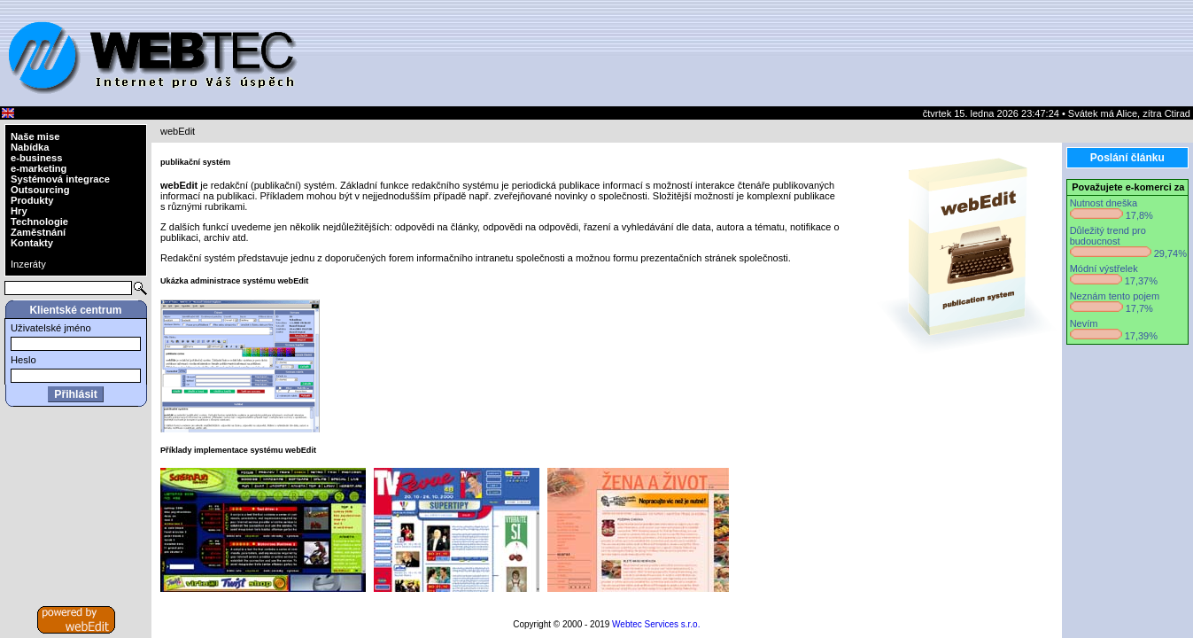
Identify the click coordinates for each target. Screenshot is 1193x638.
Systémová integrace (60, 179)
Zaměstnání (38, 232)
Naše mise (35, 136)
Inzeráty (28, 264)
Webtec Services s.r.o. (656, 624)
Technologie (39, 221)
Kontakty (32, 242)
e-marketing (38, 168)
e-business (36, 157)
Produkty (32, 200)
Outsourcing (40, 189)
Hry (19, 211)
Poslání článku (1127, 158)
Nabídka (30, 147)
